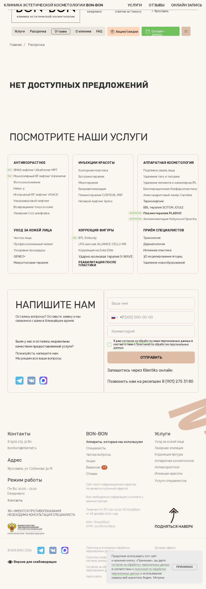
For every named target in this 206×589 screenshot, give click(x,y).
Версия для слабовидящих (35, 562)
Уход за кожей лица (33, 230)
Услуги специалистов (171, 481)
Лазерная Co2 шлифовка (32, 213)
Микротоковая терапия (31, 262)
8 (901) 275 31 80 (130, 7)
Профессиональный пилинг (33, 244)
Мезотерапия (88, 183)
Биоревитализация (92, 189)
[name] (151, 303)
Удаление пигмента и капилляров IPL (169, 183)
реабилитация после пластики (97, 263)
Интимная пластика (157, 250)
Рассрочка (38, 31)
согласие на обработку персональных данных (141, 564)
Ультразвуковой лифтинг (31, 201)
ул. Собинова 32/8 (171, 7)
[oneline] (151, 331)
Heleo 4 (19, 188)
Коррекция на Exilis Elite (96, 250)
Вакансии (93, 467)
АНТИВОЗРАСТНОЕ (30, 163)
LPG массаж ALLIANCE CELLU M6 (102, 244)
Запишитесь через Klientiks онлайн (140, 370)
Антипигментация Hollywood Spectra (169, 219)
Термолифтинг (153, 201)
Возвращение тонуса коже (33, 207)
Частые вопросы (98, 454)
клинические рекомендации (26, 533)
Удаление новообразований (164, 262)
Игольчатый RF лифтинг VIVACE (36, 194)
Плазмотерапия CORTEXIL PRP (100, 195)
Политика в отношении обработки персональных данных (108, 549)
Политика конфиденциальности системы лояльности (106, 559)
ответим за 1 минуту (128, 11)
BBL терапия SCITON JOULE (163, 207)
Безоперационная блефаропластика (170, 189)
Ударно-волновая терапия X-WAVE (106, 256)
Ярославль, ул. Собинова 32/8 (30, 468)
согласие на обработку (137, 341)
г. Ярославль (160, 11)
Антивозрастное (167, 467)
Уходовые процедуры (29, 250)
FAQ (99, 31)
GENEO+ (19, 256)
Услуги (20, 31)
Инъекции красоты (97, 163)
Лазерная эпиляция (169, 448)
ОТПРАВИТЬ (151, 357)
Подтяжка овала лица (159, 170)
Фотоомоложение (27, 182)
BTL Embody (88, 238)
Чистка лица (22, 238)
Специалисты (96, 448)
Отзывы (61, 31)
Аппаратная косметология (168, 163)
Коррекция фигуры (96, 230)
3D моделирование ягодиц (162, 256)
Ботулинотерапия (91, 176)
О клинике (83, 31)
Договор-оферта (165, 547)
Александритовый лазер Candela (167, 195)
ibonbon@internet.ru (22, 448)
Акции (90, 461)
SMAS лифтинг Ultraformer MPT (35, 170)
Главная (16, 45)
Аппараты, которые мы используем (114, 442)
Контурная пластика (93, 170)
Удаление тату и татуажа (161, 176)
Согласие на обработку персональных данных (101, 568)
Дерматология (154, 244)
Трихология (151, 238)
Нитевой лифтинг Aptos (95, 201)
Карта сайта (94, 576)
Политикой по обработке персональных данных (151, 346)
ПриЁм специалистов (163, 230)
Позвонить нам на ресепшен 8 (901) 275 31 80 (150, 381)
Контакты (15, 500)
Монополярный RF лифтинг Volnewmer (40, 176)
